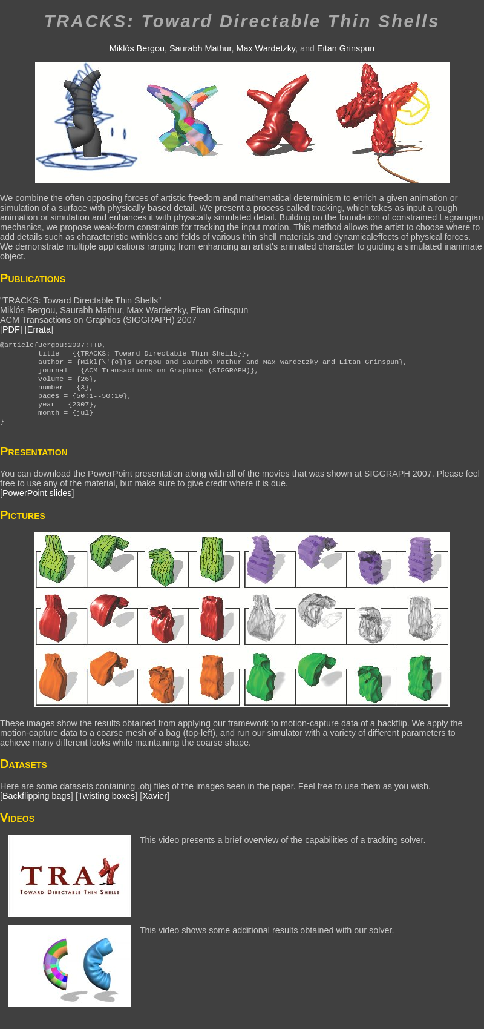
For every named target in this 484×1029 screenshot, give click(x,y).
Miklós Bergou (137, 48)
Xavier (154, 809)
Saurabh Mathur (200, 48)
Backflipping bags (36, 809)
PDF (11, 329)
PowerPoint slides (36, 506)
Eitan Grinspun (345, 48)
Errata (39, 329)
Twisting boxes (106, 809)
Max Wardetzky (265, 48)
